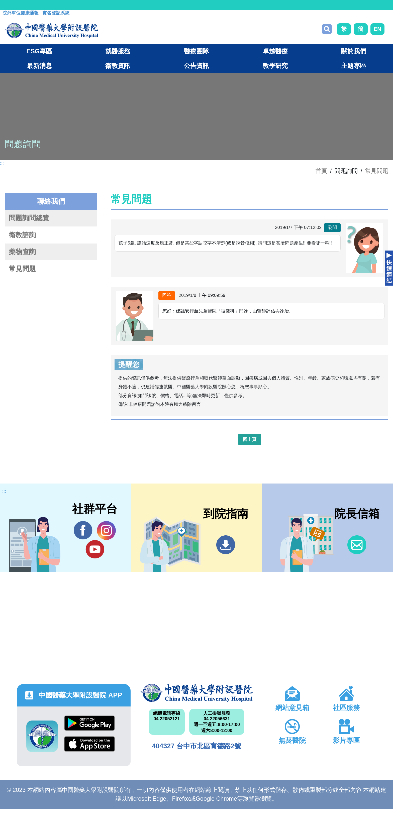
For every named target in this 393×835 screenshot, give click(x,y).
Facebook (83, 530)
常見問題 (376, 171)
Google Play (89, 723)
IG (106, 530)
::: (6, 4)
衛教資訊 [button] (117, 65)
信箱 (356, 544)
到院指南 (225, 544)
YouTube (94, 549)
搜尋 (327, 29)
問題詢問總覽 (29, 218)
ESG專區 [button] (39, 51)
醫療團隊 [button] (196, 51)
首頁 (321, 171)
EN (377, 29)
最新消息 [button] (39, 65)
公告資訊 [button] (196, 65)
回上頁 (249, 439)
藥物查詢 (22, 252)
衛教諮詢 (22, 235)
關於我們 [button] (353, 51)
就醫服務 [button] (117, 51)
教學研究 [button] (275, 65)
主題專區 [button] (353, 65)
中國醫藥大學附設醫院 (196, 693)
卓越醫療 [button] (275, 51)
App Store (89, 744)
